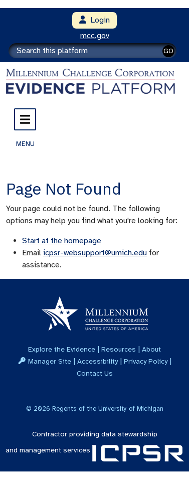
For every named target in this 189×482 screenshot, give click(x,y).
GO (168, 51)
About (151, 349)
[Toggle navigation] (25, 119)
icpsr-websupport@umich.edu (95, 253)
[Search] (92, 50)
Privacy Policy (145, 361)
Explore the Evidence (61, 349)
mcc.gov (94, 36)
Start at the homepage (61, 241)
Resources (118, 349)
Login (94, 20)
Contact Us (95, 373)
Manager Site (49, 361)
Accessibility (97, 361)
